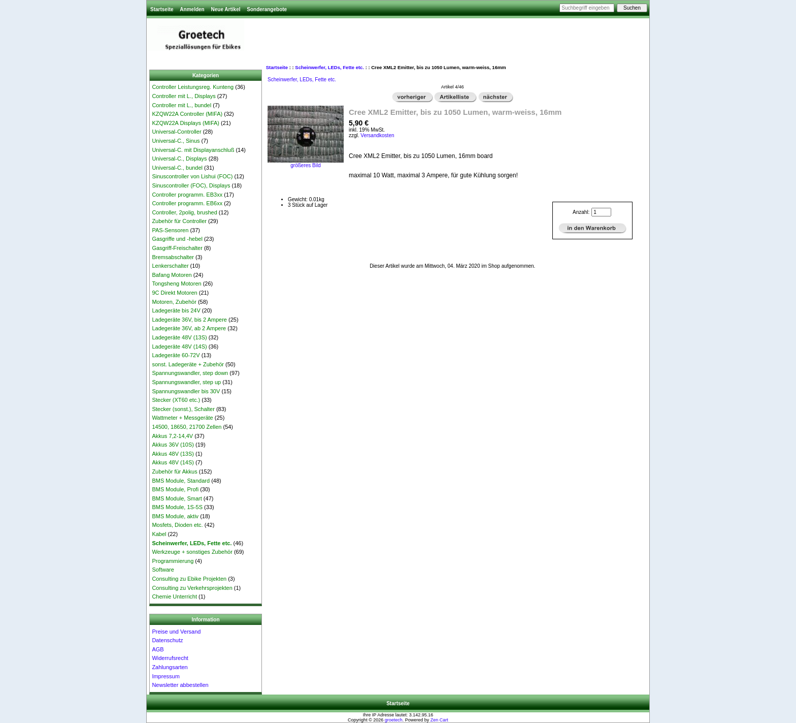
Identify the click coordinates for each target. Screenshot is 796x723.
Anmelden (192, 9)
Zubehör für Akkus (174, 471)
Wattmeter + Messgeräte (182, 418)
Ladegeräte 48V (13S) (179, 337)
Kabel (159, 534)
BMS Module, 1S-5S (177, 507)
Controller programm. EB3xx (187, 195)
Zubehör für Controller (179, 221)
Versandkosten (377, 135)
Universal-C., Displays (179, 158)
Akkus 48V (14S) (173, 462)
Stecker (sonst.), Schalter (183, 409)
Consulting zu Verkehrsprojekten (192, 588)
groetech (394, 719)
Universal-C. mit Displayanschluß (193, 150)
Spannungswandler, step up (186, 382)
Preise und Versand (176, 631)
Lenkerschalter (170, 266)
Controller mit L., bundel (181, 105)
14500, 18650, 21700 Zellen (186, 427)
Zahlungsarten (169, 667)
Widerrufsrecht (170, 658)
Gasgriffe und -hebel (177, 239)
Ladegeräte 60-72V (176, 355)
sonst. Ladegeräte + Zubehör (188, 364)
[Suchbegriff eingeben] (586, 8)
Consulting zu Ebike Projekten (189, 579)
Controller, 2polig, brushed (184, 212)
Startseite (162, 9)
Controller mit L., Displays (183, 96)
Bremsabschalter (173, 257)
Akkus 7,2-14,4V (172, 436)
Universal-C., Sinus (176, 141)
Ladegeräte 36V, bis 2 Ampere (189, 320)
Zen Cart (439, 719)
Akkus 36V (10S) (173, 445)
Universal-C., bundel (177, 168)
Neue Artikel (225, 9)
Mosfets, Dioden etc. (177, 525)
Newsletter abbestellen (180, 685)
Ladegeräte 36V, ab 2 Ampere (189, 328)
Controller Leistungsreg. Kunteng (193, 87)
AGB (157, 649)
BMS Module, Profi (175, 489)
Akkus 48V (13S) (173, 454)
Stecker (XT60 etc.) (176, 400)
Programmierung (172, 561)
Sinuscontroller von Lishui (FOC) (192, 176)
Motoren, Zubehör (174, 302)
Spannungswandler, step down (190, 373)
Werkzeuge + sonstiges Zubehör (192, 552)
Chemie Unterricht (174, 596)
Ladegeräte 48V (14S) (179, 346)
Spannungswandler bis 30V (186, 391)
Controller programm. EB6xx (187, 203)
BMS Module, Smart (177, 498)
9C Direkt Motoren (174, 293)
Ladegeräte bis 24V (176, 310)
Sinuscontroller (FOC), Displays (191, 185)
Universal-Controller (176, 132)
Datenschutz (167, 640)
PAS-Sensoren (170, 230)
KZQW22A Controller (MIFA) (187, 114)
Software (163, 570)
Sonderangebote (267, 9)
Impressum (165, 676)
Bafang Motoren (171, 275)
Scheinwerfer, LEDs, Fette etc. (329, 67)
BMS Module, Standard (181, 481)
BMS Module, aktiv (175, 516)
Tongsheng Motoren (176, 283)
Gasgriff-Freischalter (177, 248)
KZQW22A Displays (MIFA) (185, 123)
